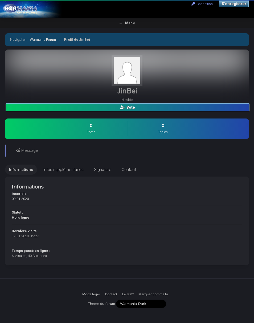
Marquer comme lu (153, 294)
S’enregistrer (234, 4)
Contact (111, 294)
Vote (127, 107)
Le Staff (128, 294)
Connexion (202, 4)
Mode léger (91, 294)
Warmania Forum (43, 40)
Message (27, 150)
